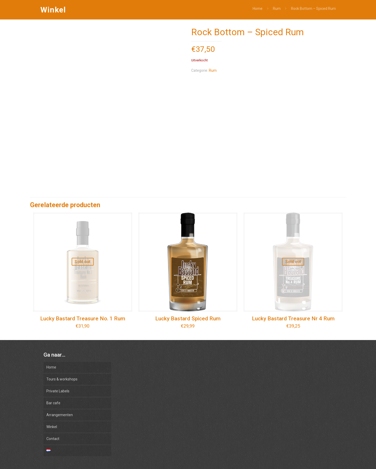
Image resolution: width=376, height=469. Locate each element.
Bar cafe (53, 403)
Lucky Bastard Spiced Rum (188, 318)
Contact (52, 439)
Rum (277, 8)
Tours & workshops (61, 379)
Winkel (51, 427)
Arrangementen (59, 415)
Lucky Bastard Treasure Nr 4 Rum (293, 318)
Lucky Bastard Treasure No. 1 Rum (82, 318)
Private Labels (57, 391)
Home (258, 8)
